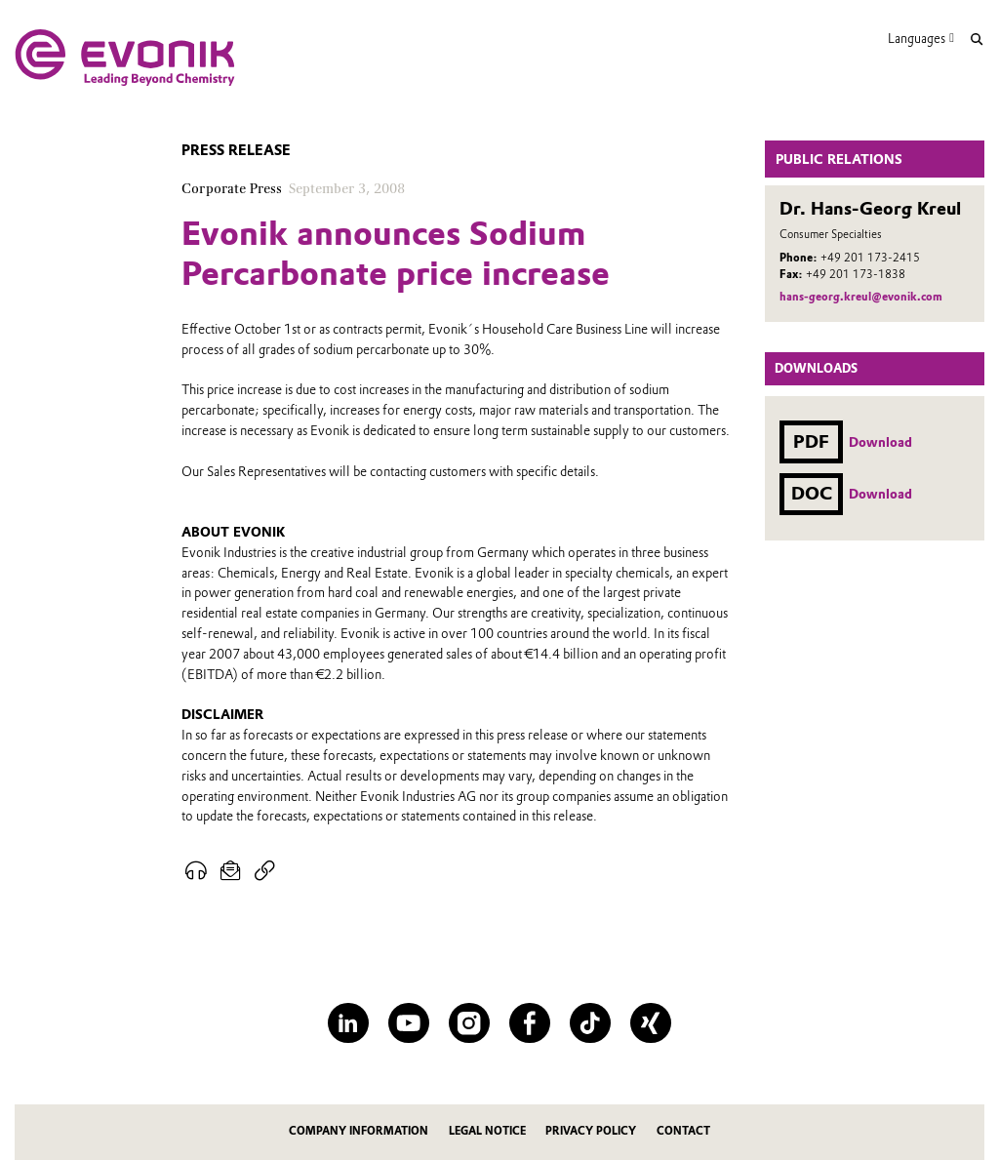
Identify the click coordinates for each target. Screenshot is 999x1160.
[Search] (976, 39)
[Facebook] (529, 1023)
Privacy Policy (590, 1131)
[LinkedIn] (348, 1023)
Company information (358, 1131)
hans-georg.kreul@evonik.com (860, 296)
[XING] (650, 1023)
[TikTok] (590, 1023)
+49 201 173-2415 (870, 257)
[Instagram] (469, 1023)
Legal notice (487, 1131)
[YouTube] (408, 1023)
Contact (683, 1131)
